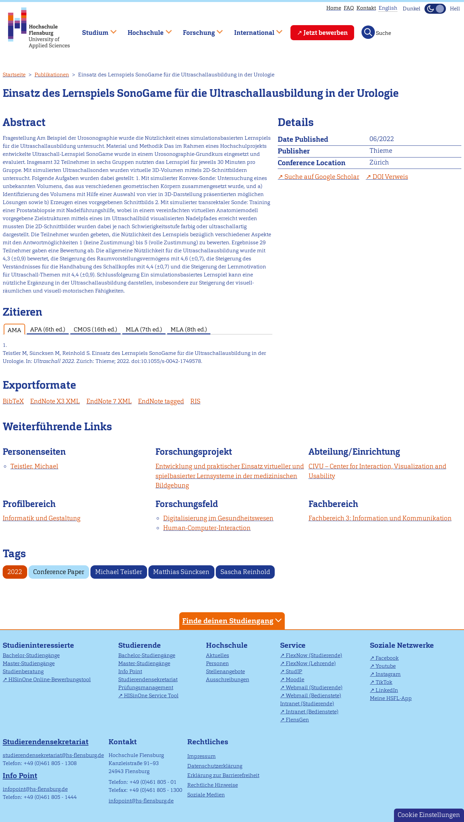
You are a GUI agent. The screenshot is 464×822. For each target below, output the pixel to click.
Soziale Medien (206, 794)
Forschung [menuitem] (198, 30)
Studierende (139, 645)
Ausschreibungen (227, 679)
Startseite (14, 74)
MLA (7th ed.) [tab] (144, 329)
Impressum (201, 756)
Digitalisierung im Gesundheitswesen (218, 518)
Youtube (386, 666)
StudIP (294, 671)
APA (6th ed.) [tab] (47, 329)
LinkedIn (387, 690)
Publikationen (52, 74)
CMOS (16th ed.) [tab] (95, 329)
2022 (14, 572)
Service (293, 645)
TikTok (384, 682)
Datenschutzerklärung (214, 765)
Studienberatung (23, 671)
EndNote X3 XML (55, 401)
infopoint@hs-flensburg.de (35, 789)
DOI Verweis (390, 177)
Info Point (130, 671)
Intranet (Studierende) (307, 703)
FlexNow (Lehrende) (311, 663)
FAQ (349, 7)
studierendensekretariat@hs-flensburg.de (53, 755)
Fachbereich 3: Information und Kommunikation (380, 518)
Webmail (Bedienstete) (313, 695)
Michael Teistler (118, 572)
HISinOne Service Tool (151, 695)
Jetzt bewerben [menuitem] (326, 32)
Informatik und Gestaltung (41, 518)
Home (333, 7)
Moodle (295, 679)
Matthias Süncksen (181, 572)
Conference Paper (58, 572)
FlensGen (297, 719)
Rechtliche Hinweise (212, 784)
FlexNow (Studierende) (314, 655)
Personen (217, 663)
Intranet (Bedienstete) (312, 711)
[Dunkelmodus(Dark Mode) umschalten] (435, 9)
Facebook (387, 657)
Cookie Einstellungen (429, 815)
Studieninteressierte (38, 645)
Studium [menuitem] (94, 30)
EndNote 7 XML (109, 401)
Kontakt (366, 7)
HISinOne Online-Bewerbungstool (49, 679)
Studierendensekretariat (148, 679)
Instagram (388, 674)
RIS (195, 401)
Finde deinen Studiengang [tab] (232, 620)
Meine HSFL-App (391, 698)
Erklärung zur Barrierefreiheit (223, 775)
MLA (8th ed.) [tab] (189, 329)
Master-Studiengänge (29, 663)
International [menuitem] (253, 30)
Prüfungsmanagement (145, 687)
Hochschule (227, 645)
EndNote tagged (161, 401)
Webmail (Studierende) (314, 687)
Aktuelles (217, 655)
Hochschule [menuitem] (145, 30)
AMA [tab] (14, 330)
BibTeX (13, 401)
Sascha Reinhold (245, 572)
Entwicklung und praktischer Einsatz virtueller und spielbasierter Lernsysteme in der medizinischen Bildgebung (229, 476)
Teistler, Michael (34, 466)
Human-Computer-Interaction (207, 528)
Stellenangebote (225, 671)
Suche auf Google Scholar (321, 177)
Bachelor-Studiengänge (31, 655)
